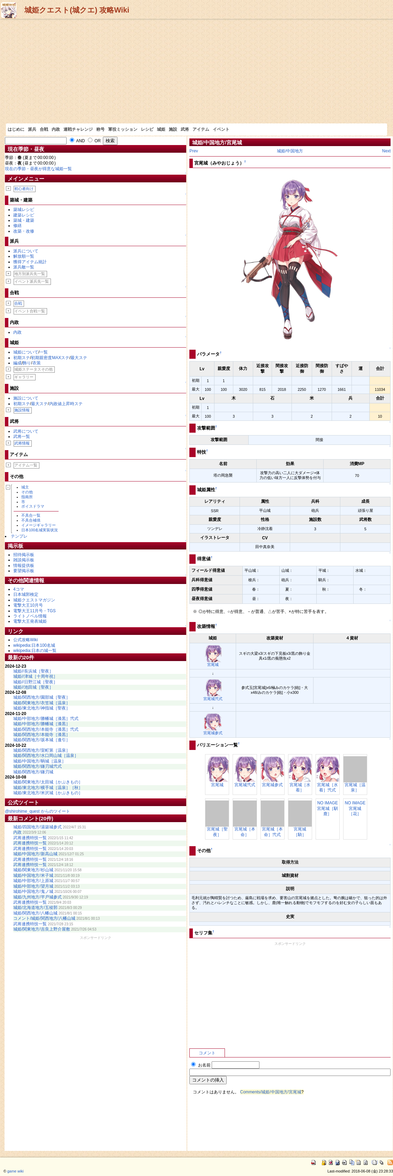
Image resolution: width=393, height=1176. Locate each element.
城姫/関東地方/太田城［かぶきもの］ (48, 782)
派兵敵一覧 (23, 267)
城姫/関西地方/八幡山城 (35, 913)
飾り (27, 363)
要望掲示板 (23, 570)
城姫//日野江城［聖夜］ (35, 682)
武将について (25, 431)
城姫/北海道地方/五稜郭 (35, 907)
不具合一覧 (30, 515)
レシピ (147, 129)
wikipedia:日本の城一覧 (34, 650)
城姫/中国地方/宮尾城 (217, 142)
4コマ (18, 589)
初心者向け (23, 189)
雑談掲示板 (23, 559)
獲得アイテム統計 (30, 261)
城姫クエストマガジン (34, 600)
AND (77, 140)
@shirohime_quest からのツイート (37, 811)
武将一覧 (21, 436)
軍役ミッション (122, 129)
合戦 (44, 129)
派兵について (25, 251)
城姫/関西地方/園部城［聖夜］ (41, 697)
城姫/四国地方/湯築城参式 (37, 827)
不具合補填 (30, 520)
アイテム (200, 129)
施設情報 (22, 410)
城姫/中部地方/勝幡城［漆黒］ (41, 723)
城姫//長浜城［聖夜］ (33, 671)
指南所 (27, 497)
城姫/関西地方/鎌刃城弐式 (37, 766)
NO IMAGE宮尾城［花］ (355, 808)
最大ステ (78, 357)
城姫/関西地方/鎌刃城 (33, 771)
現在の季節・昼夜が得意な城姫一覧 (38, 168)
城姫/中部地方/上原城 (33, 880)
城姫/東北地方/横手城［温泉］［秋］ (48, 787)
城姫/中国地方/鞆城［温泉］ (39, 761)
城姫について (25, 352)
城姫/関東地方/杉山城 (33, 869)
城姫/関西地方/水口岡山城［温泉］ (45, 755)
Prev (193, 151)
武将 (185, 129)
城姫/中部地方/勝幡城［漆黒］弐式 (45, 718)
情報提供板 (23, 565)
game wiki (15, 1171)
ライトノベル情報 (30, 616)
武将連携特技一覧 (30, 837)
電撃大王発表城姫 (30, 621)
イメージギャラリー (38, 525)
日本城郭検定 (25, 594)
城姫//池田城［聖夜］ (33, 687)
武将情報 (22, 443)
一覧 (43, 352)
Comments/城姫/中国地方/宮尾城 (270, 1092)
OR (94, 140)
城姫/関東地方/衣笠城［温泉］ (41, 702)
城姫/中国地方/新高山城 (35, 853)
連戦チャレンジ (78, 129)
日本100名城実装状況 (39, 530)
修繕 (17, 225)
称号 (100, 129)
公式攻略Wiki (25, 639)
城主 (25, 487)
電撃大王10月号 (28, 605)
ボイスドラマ (32, 506)
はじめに (16, 129)
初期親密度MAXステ (50, 357)
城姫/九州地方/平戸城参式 (37, 897)
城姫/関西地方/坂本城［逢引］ (41, 739)
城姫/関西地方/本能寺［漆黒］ (41, 734)
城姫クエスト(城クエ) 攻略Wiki (76, 10)
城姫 (161, 129)
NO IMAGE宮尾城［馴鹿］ (327, 808)
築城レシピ (23, 209)
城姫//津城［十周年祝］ (35, 676)
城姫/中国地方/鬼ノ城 (33, 891)
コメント (207, 1052)
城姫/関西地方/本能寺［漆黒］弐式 (45, 729)
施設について (25, 398)
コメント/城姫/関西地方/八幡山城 (44, 918)
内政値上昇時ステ (66, 403)
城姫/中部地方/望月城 (33, 886)
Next (386, 151)
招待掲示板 (23, 554)
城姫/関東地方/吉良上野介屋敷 (41, 929)
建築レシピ (23, 215)
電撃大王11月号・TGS (34, 610)
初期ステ (21, 357)
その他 (27, 492)
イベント (221, 129)
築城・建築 (23, 220)
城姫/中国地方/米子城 (33, 875)
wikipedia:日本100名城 (34, 645)
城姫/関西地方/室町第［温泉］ (41, 750)
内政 (56, 129)
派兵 (32, 129)
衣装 (36, 363)
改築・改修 (23, 231)
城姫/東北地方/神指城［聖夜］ (41, 708)
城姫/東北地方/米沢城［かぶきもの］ (48, 792)
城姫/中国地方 (290, 151)
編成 (17, 363)
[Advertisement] (196, 71)
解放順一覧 (23, 256)
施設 (173, 129)
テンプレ (19, 536)
